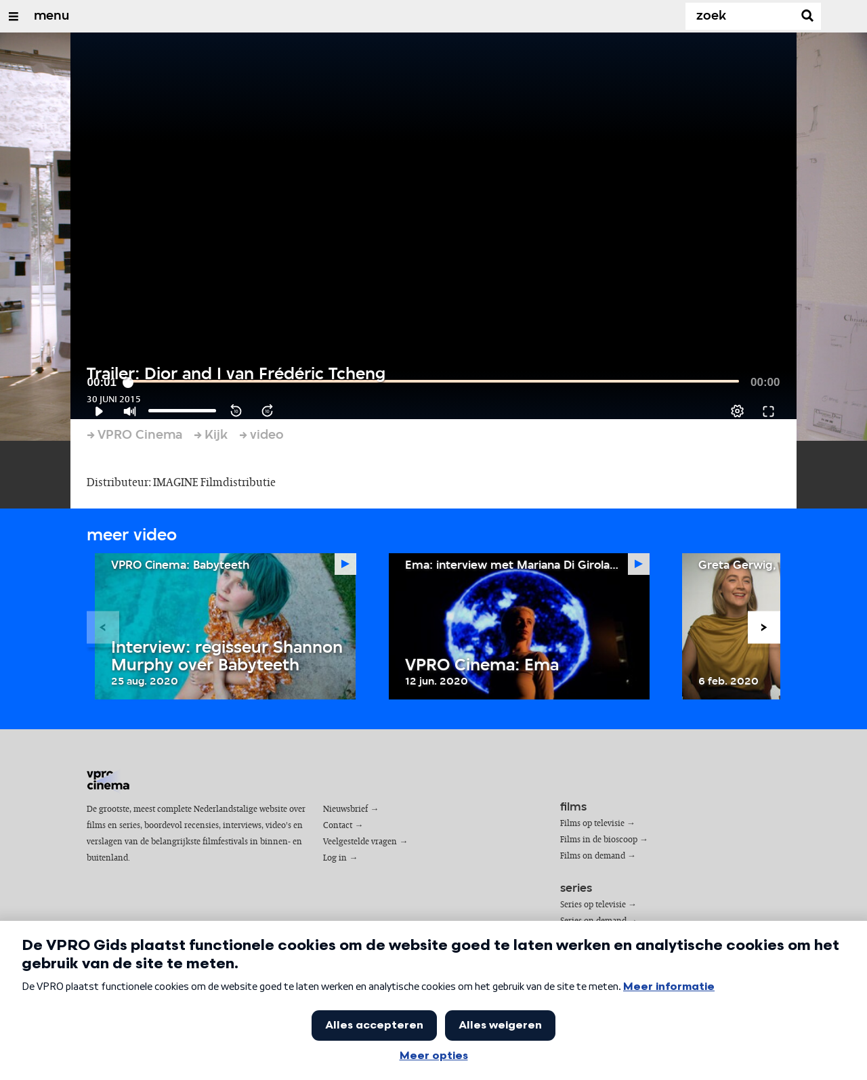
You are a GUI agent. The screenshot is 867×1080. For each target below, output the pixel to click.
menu (51, 16)
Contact (337, 825)
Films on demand (592, 856)
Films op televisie (592, 823)
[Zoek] (742, 16)
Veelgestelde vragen (360, 842)
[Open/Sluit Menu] (13, 16)
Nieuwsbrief (345, 809)
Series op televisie (593, 905)
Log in (335, 858)
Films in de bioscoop (598, 840)
